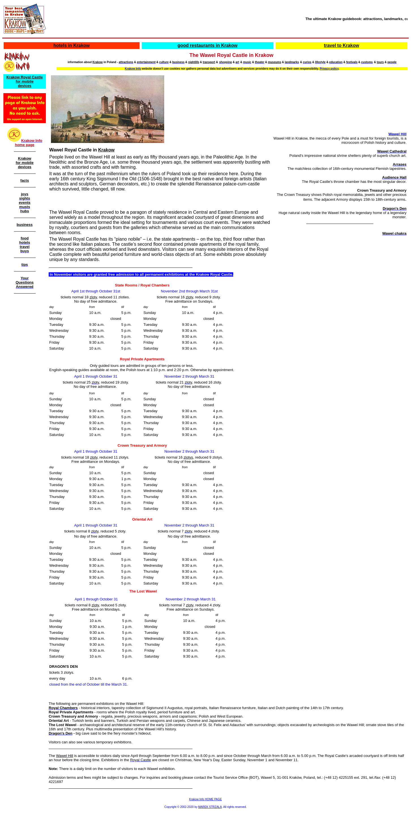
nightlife (193, 62)
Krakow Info (133, 68)
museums (274, 62)
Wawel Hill (397, 134)
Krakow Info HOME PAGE (205, 799)
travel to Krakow (341, 45)
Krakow (98, 62)
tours (380, 62)
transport (209, 62)
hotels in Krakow (71, 45)
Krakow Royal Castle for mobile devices (25, 81)
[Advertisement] (23, 383)
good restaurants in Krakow (207, 45)
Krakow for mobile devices (25, 162)
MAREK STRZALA (210, 806)
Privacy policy (329, 68)
